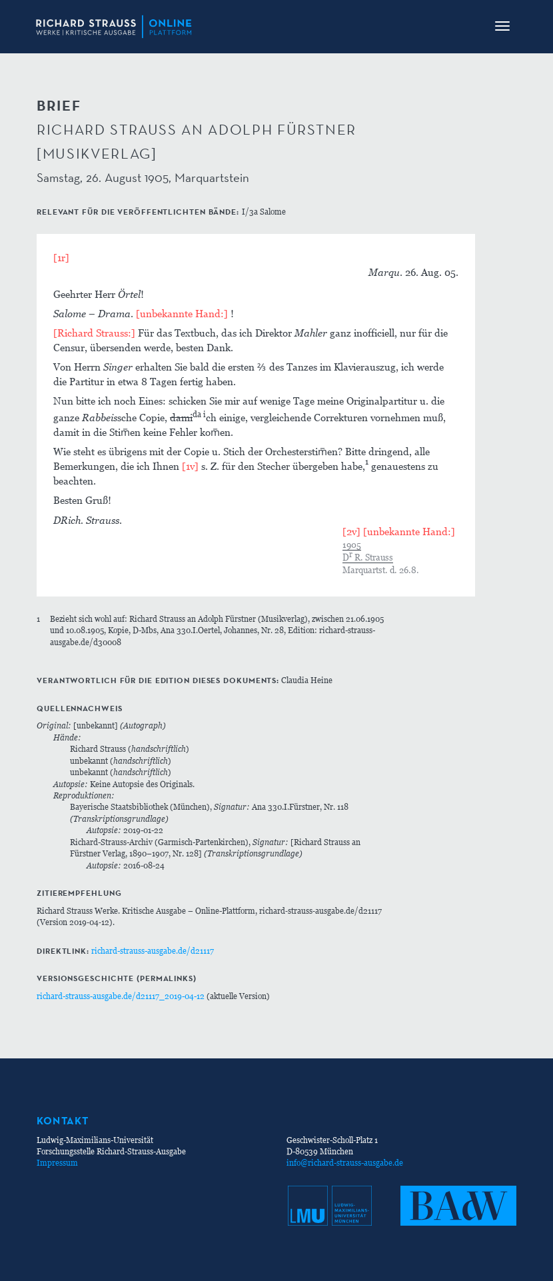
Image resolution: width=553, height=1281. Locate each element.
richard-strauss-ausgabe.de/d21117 (152, 951)
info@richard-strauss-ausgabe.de (344, 1163)
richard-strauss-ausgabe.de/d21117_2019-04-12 (121, 996)
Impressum (57, 1163)
